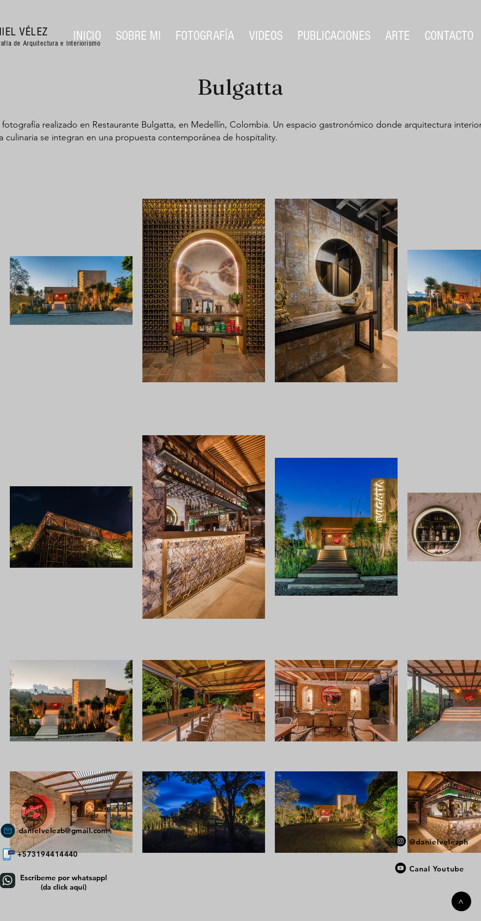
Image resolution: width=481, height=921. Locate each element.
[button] (204, 36)
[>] (461, 901)
